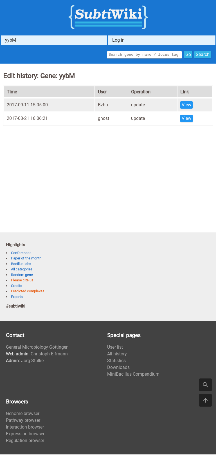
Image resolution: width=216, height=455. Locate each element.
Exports (17, 297)
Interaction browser (25, 428)
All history (117, 354)
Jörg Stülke (32, 361)
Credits (16, 286)
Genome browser (22, 414)
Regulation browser (25, 441)
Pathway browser (23, 421)
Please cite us (22, 281)
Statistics (116, 361)
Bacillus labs (21, 265)
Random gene (22, 276)
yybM (10, 40)
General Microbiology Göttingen (37, 348)
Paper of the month (26, 259)
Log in (118, 40)
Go (188, 55)
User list (115, 348)
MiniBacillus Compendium (133, 375)
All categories (22, 270)
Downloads (118, 368)
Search (203, 55)
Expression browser (25, 434)
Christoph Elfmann (49, 354)
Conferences (21, 254)
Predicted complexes (27, 292)
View (186, 105)
